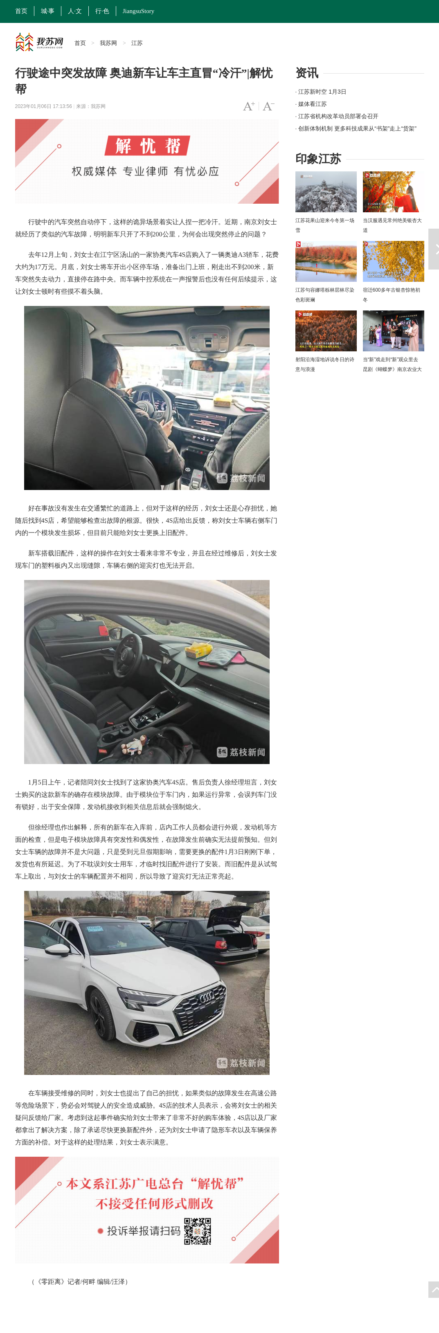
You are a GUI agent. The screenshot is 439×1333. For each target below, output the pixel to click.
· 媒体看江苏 (311, 104)
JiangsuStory (139, 11)
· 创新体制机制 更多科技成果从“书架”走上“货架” (355, 128)
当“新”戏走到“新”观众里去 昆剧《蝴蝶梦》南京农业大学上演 (392, 369)
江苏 (137, 43)
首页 (21, 11)
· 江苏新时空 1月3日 (321, 91)
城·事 (48, 11)
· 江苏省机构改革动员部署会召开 (337, 116)
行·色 (102, 11)
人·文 (75, 11)
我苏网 (108, 43)
